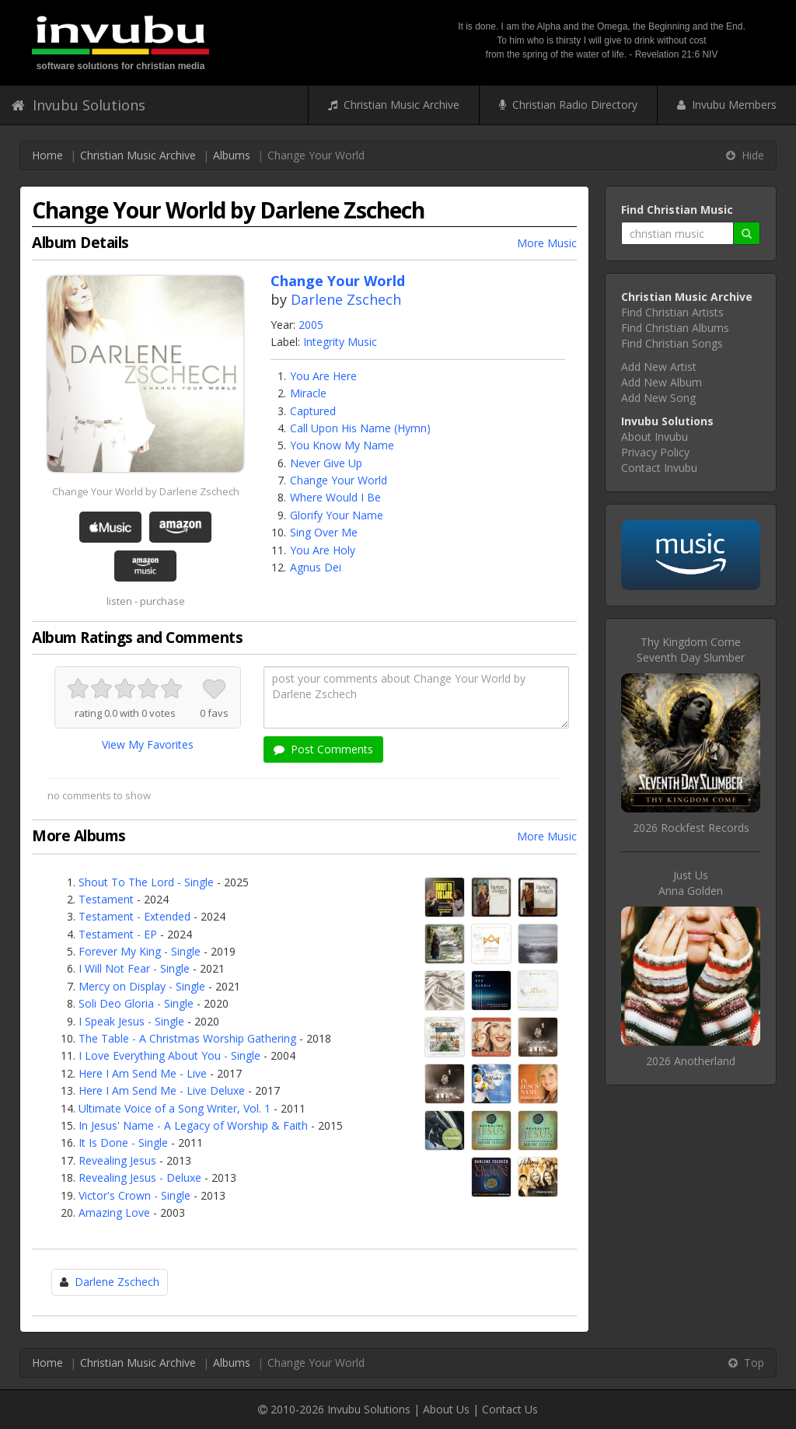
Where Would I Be (335, 497)
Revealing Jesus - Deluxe (140, 1177)
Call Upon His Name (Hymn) (360, 428)
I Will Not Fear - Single (134, 968)
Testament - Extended (134, 916)
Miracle (308, 393)
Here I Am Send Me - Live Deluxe (162, 1090)
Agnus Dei (315, 567)
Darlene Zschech (346, 299)
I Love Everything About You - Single (169, 1055)
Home (47, 155)
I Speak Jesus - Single (131, 1021)
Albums (231, 155)
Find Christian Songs (672, 343)
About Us (446, 1409)
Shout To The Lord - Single (146, 882)
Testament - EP (118, 934)
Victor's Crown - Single (134, 1195)
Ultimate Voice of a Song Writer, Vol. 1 (175, 1108)
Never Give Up (326, 463)
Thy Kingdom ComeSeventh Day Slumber (691, 649)
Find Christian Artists (672, 312)
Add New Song (658, 397)
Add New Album (661, 382)
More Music (547, 243)
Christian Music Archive (393, 104)
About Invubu (654, 436)
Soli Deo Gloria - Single (136, 1003)
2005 (310, 324)
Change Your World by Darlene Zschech (145, 491)
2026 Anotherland (690, 1060)
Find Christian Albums (675, 327)
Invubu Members (727, 104)
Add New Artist (658, 366)
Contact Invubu (659, 467)
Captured (313, 411)
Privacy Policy (655, 452)
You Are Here (323, 376)
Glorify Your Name (336, 515)
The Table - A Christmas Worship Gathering (187, 1038)
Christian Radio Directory (568, 104)
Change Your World (338, 480)
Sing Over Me (324, 532)
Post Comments (323, 749)
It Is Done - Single (123, 1142)
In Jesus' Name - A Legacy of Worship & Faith (193, 1125)
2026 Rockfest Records (691, 827)
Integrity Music (340, 341)
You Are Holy (322, 550)
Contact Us (510, 1409)
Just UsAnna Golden (690, 883)
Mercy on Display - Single (142, 986)
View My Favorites (148, 744)
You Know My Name (342, 445)
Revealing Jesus (117, 1160)
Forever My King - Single (140, 951)
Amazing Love (114, 1212)
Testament (106, 899)
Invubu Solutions (78, 105)
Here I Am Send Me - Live (143, 1073)
